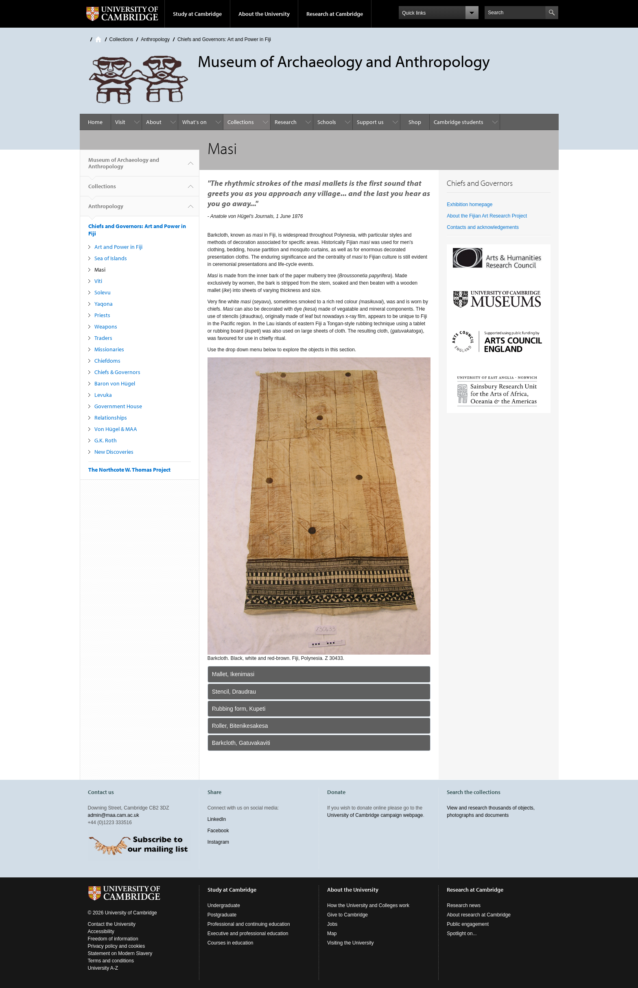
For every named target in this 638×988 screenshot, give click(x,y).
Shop (415, 122)
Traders (103, 338)
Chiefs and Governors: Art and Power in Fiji (224, 39)
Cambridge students (458, 122)
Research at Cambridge (334, 13)
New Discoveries (113, 451)
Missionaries (109, 349)
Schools (326, 122)
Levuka (103, 394)
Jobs (332, 924)
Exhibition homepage (469, 204)
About (154, 122)
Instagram (218, 842)
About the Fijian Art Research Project (487, 216)
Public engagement (468, 924)
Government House (118, 406)
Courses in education (230, 943)
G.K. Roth (105, 440)
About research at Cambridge (479, 915)
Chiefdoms (107, 360)
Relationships (110, 417)
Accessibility (101, 931)
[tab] (319, 674)
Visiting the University (350, 943)
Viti (98, 281)
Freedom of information (113, 939)
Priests (102, 315)
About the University (264, 13)
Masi (99, 269)
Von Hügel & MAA (115, 429)
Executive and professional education (248, 933)
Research (286, 122)
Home (98, 39)
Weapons (105, 326)
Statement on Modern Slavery (120, 953)
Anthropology (155, 39)
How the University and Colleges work (368, 905)
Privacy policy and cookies (116, 946)
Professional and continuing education (249, 924)
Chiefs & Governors (117, 372)
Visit (120, 122)
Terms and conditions (111, 961)
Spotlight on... (461, 933)
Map (331, 933)
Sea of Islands (110, 258)
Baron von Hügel (114, 383)
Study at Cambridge (197, 13)
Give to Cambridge (347, 915)
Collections (121, 39)
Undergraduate (224, 905)
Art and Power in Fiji (118, 246)
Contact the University (111, 924)
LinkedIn (217, 819)
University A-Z (103, 968)
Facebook (218, 830)
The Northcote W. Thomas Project (129, 469)
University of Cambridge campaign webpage (375, 815)
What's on (194, 122)
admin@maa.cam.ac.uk (113, 815)
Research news (464, 905)
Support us (370, 122)
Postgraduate (222, 915)
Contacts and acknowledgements (483, 227)
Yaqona (103, 303)
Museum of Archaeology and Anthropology (123, 166)
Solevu (102, 292)
